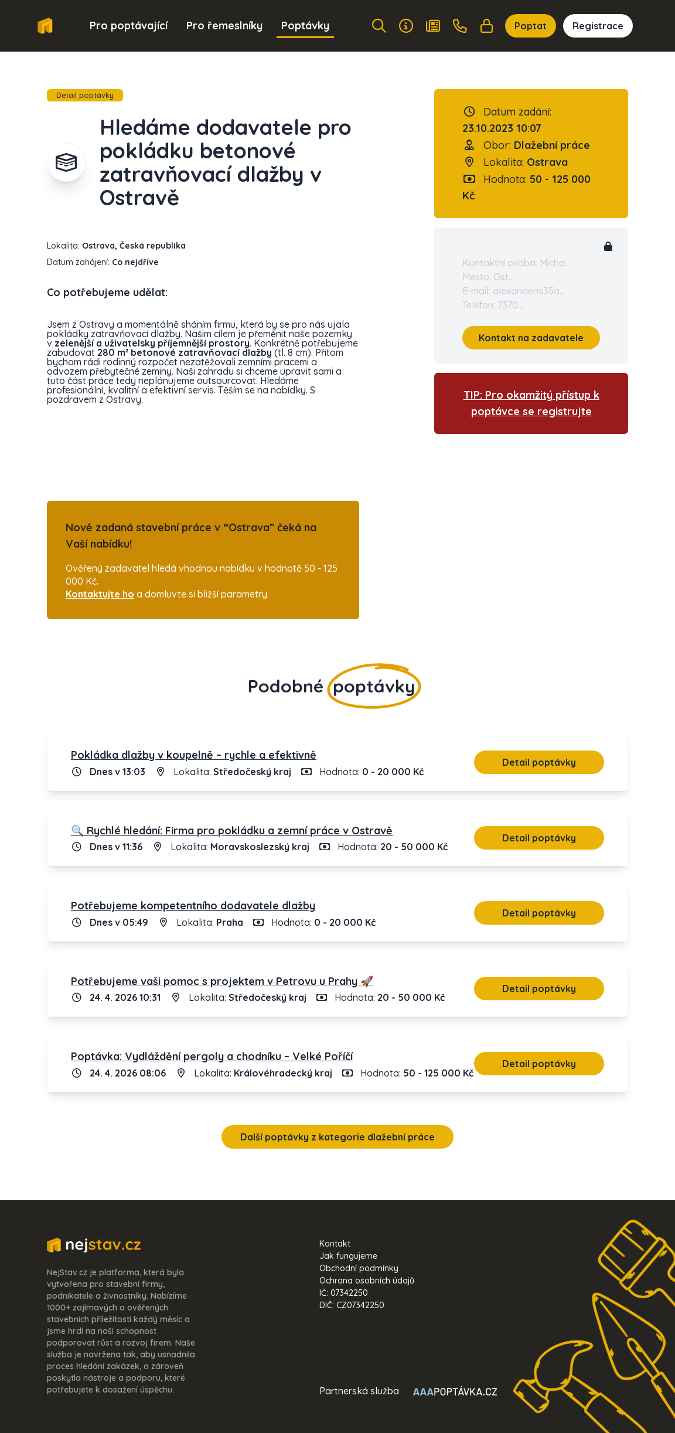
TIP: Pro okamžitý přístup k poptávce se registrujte (531, 403)
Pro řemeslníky (224, 25)
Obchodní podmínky (358, 1268)
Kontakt (334, 1243)
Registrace (597, 26)
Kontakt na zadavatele (531, 338)
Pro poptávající (129, 25)
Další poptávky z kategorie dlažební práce (337, 1137)
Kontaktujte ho (100, 594)
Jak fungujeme (348, 1256)
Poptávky (305, 25)
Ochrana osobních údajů (366, 1280)
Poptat (530, 26)
